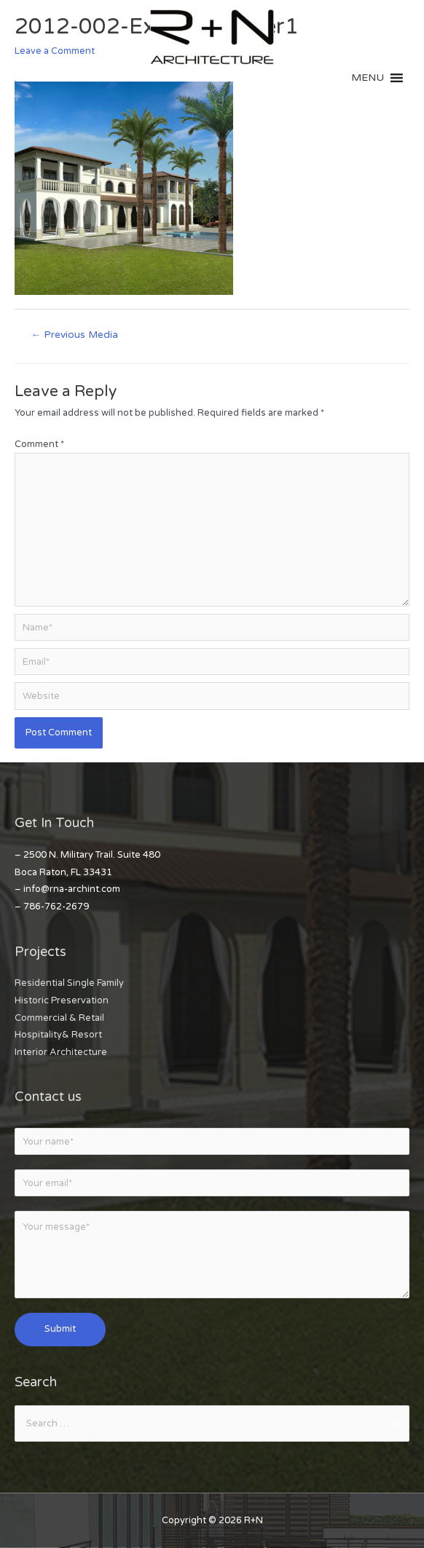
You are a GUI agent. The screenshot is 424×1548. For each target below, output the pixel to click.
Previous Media (74, 335)
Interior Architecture (61, 1052)
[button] (367, 78)
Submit (60, 1329)
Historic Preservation (62, 1000)
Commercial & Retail (59, 1018)
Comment (39, 444)
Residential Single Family (69, 983)
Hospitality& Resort (58, 1034)
